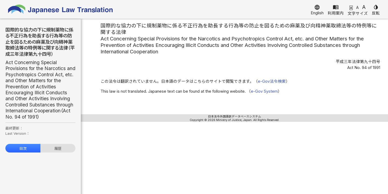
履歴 (57, 148)
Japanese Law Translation (60, 9)
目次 (22, 148)
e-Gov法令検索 (272, 81)
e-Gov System (264, 91)
